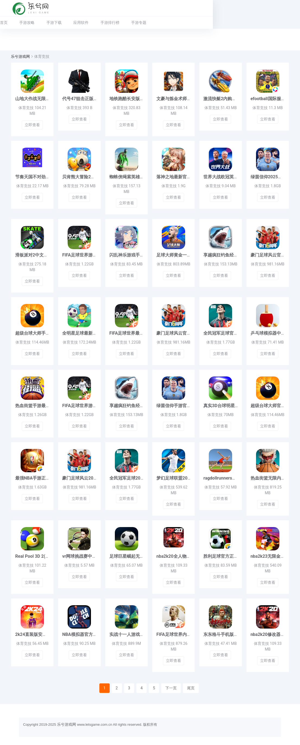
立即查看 (32, 125)
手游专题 (138, 22)
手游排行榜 (109, 22)
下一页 (171, 688)
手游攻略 (26, 22)
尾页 (191, 688)
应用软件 (81, 22)
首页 (4, 22)
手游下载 (54, 22)
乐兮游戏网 (20, 56)
